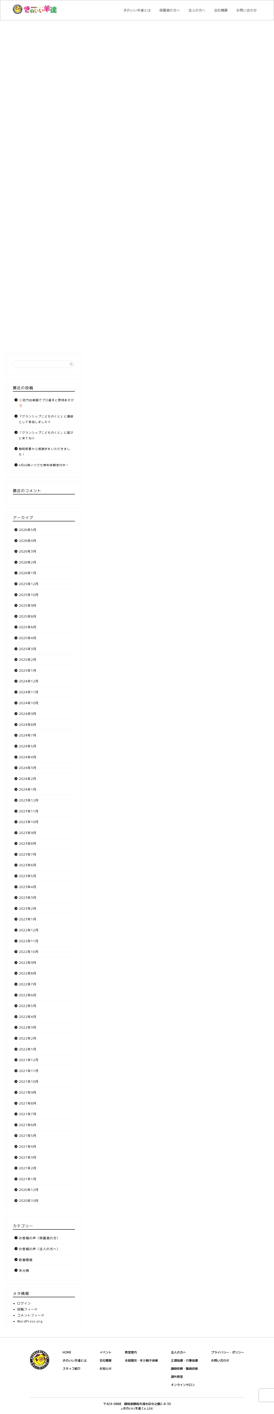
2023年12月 (29, 800)
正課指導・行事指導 (184, 1360)
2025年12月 (29, 584)
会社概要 (221, 10)
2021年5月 (27, 1135)
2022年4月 (27, 1017)
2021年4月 (27, 1146)
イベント (106, 1352)
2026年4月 (27, 540)
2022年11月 (29, 941)
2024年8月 (27, 724)
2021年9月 (27, 1092)
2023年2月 (27, 908)
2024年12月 (29, 681)
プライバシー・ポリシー (227, 1352)
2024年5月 (27, 746)
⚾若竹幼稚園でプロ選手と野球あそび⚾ (46, 403)
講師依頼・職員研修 (184, 1369)
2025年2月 (27, 659)
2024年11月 (29, 692)
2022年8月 (27, 973)
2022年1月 (27, 1049)
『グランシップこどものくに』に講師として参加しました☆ (46, 419)
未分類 (24, 1270)
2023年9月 (27, 833)
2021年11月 (29, 1071)
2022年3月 (27, 1027)
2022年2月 (27, 1038)
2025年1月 (27, 670)
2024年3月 (27, 768)
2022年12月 (29, 930)
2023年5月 (27, 876)
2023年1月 (27, 919)
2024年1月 (27, 789)
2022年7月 (27, 984)
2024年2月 (27, 779)
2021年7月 (27, 1114)
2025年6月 (27, 627)
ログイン (24, 1303)
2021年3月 (27, 1157)
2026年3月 (27, 551)
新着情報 (26, 1260)
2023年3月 (27, 897)
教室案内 (131, 1352)
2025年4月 (27, 638)
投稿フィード (27, 1309)
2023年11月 (29, 811)
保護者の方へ (169, 10)
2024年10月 (29, 703)
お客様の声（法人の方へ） (39, 1249)
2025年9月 (27, 605)
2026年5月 (27, 530)
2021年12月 (29, 1060)
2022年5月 (27, 1006)
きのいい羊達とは (137, 10)
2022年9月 (27, 962)
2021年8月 (27, 1103)
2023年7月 (27, 854)
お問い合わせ (246, 10)
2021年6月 (27, 1125)
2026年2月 (27, 562)
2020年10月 (29, 1200)
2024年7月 (27, 735)
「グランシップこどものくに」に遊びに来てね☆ (46, 435)
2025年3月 (27, 649)
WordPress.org (30, 1321)
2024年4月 (27, 757)
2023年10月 (29, 822)
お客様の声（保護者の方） (39, 1238)
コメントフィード (31, 1315)
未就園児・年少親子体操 (141, 1360)
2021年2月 (27, 1168)
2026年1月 (27, 573)
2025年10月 (29, 595)
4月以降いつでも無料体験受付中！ (44, 465)
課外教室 (177, 1377)
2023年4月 (27, 887)
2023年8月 (27, 843)
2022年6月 (27, 995)
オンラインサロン (183, 1385)
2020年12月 (29, 1190)
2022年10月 (29, 952)
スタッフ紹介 (71, 1369)
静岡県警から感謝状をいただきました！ (44, 451)
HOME (67, 1352)
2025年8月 (27, 616)
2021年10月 (29, 1081)
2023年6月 (27, 865)
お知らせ (106, 1369)
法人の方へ (197, 10)
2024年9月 (27, 713)
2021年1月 (27, 1179)
